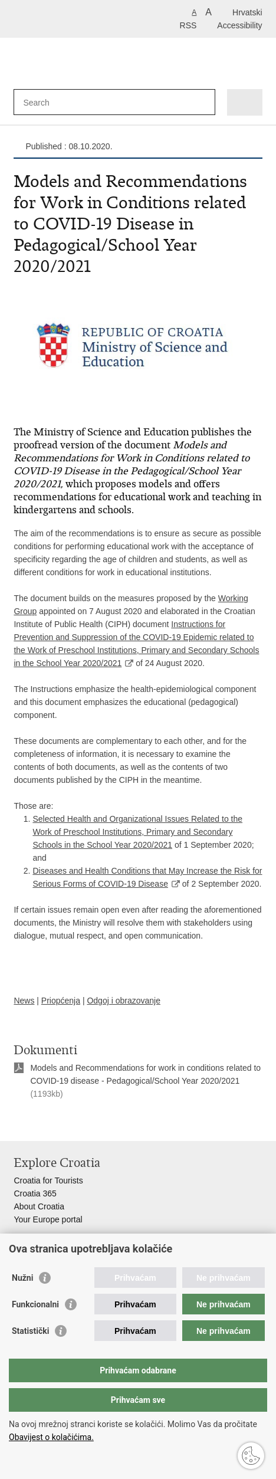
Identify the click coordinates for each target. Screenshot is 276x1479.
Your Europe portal (48, 1219)
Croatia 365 (35, 1193)
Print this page (20, 1122)
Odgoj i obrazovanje (123, 1000)
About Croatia (39, 1206)
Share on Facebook (45, 1122)
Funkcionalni (35, 1304)
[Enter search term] (65, 102)
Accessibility (239, 25)
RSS (188, 25)
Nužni (22, 1278)
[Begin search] (204, 102)
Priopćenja (60, 1000)
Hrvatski (247, 12)
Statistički (30, 1331)
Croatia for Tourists (48, 1180)
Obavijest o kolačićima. (51, 1437)
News (24, 1000)
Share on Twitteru (70, 1122)
